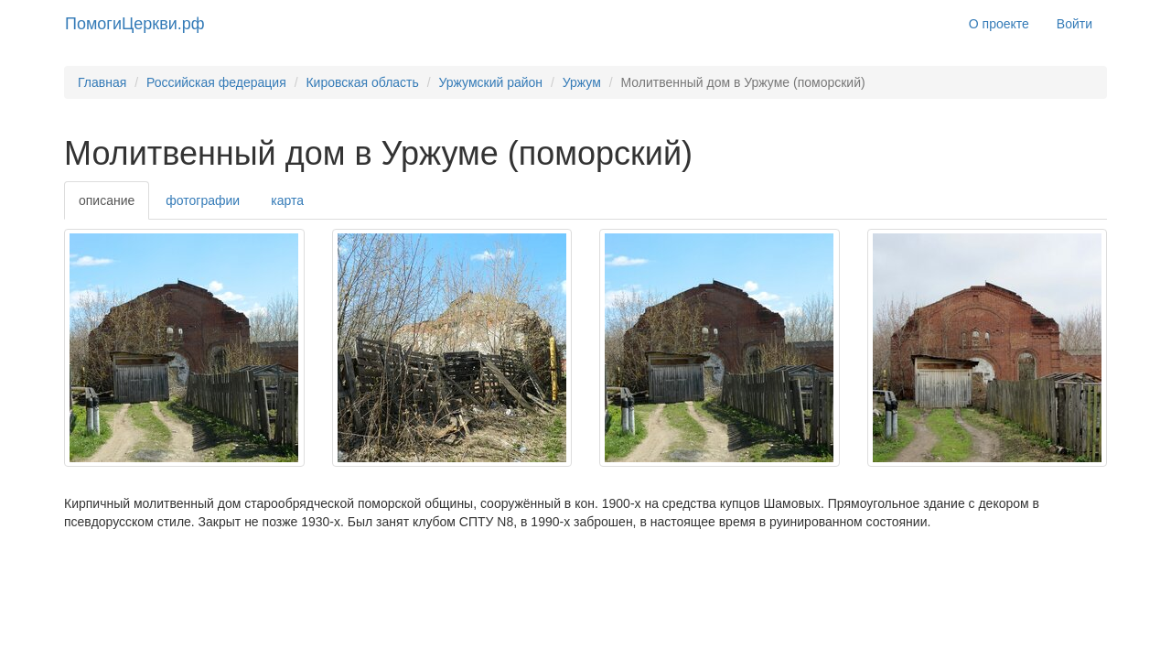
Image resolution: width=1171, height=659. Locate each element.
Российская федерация (216, 82)
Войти (1074, 23)
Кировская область (362, 82)
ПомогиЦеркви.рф (135, 24)
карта (287, 200)
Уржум (582, 82)
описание (106, 200)
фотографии (203, 200)
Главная (102, 82)
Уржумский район (490, 82)
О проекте (999, 23)
